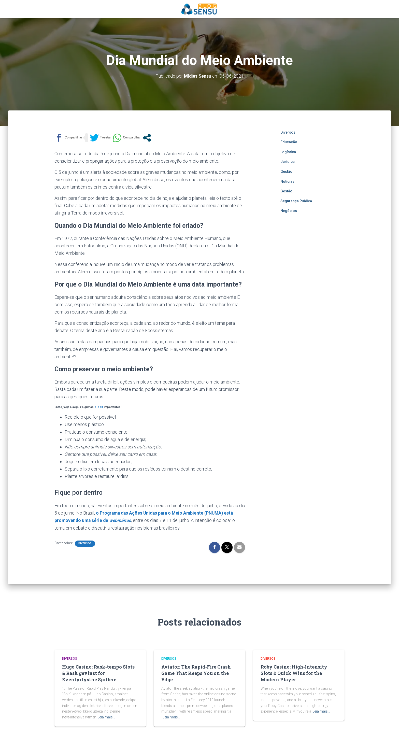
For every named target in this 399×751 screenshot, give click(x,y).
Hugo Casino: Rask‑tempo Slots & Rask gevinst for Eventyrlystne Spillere (98, 672)
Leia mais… (106, 716)
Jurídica (287, 162)
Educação (288, 142)
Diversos (85, 542)
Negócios (288, 211)
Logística (288, 152)
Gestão (286, 171)
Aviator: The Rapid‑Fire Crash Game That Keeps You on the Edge (196, 672)
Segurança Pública (296, 201)
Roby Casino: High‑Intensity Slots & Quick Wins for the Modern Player (294, 672)
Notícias (287, 181)
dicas (98, 406)
